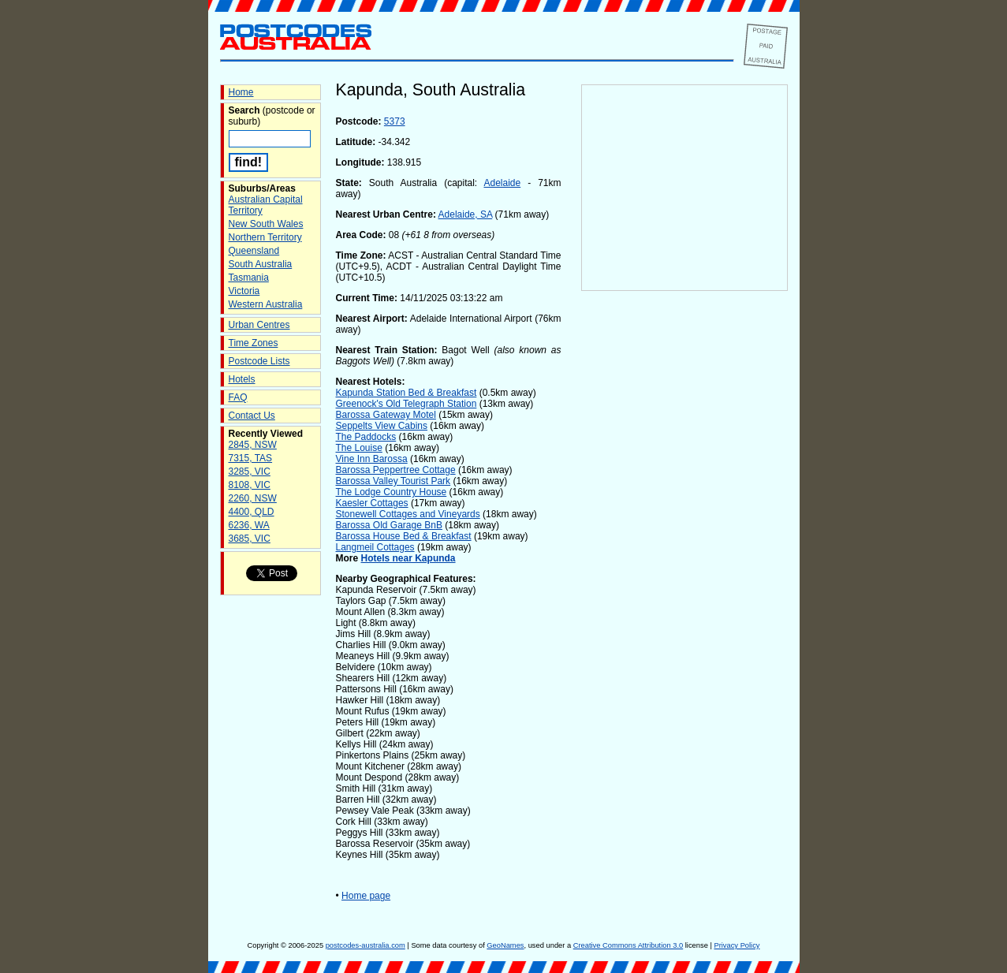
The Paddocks (366, 436)
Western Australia (266, 304)
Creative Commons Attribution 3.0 (628, 945)
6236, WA (249, 525)
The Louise (359, 447)
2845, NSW (253, 444)
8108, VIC (249, 484)
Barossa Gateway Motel (386, 414)
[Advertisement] (684, 552)
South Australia (261, 264)
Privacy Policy (736, 945)
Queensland (254, 250)
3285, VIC (249, 471)
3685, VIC (249, 538)
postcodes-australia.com (365, 945)
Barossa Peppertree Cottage (396, 469)
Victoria (244, 290)
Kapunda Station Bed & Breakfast (406, 392)
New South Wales (266, 223)
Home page (365, 895)
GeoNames (505, 945)
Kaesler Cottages (372, 503)
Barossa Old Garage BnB (389, 525)
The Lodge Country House (391, 492)
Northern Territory (265, 237)
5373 (394, 121)
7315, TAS (251, 458)
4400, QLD (251, 511)
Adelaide (501, 182)
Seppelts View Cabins (382, 425)
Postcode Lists (259, 361)
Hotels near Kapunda (408, 558)
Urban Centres (259, 324)
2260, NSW (253, 498)
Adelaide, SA (465, 214)
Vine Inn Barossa (372, 458)
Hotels (242, 379)
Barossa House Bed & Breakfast (404, 536)
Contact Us (252, 415)
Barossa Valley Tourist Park (393, 481)
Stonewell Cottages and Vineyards (408, 514)
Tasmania (249, 277)
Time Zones (253, 343)
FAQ (238, 397)
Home (241, 92)
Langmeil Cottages (375, 547)
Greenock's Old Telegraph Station (406, 403)
